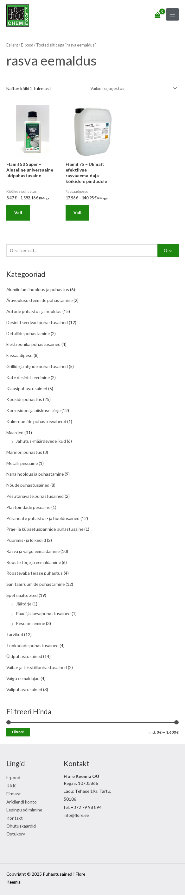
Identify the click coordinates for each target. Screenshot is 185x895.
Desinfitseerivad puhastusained (37, 322)
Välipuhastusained (24, 689)
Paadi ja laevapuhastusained (43, 613)
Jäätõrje (23, 603)
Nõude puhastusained (27, 485)
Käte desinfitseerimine (28, 377)
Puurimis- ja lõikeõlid (26, 540)
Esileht (12, 45)
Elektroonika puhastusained (33, 344)
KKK (11, 785)
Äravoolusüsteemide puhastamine (39, 300)
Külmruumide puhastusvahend (36, 421)
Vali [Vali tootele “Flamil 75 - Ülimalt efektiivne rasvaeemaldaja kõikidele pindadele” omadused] (77, 212)
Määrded (14, 432)
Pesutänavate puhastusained (35, 496)
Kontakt (14, 818)
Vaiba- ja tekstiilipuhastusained (36, 667)
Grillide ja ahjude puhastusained (37, 366)
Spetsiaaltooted (22, 595)
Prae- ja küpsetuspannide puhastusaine (44, 529)
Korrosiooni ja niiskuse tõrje (33, 410)
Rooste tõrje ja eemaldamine (33, 562)
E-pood (27, 45)
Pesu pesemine (30, 623)
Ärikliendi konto (21, 801)
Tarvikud (14, 634)
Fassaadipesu (19, 355)
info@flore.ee (76, 815)
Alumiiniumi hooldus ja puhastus (37, 289)
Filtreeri (18, 732)
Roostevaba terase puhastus (34, 573)
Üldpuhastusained (24, 656)
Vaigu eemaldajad (23, 678)
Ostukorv (15, 833)
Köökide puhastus (24, 399)
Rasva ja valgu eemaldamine (33, 551)
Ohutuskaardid (21, 826)
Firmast (13, 793)
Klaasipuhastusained (26, 388)
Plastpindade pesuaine (28, 507)
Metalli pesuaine (22, 463)
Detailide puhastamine (28, 333)
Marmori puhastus (24, 452)
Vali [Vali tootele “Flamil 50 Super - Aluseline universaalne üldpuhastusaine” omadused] (18, 212)
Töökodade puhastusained (32, 645)
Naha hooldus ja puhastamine (35, 474)
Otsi (168, 250)
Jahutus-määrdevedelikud (41, 441)
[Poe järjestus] (133, 88)
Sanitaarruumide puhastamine (35, 584)
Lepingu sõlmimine (24, 809)
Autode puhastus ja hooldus (33, 311)
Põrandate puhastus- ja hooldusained (43, 518)
